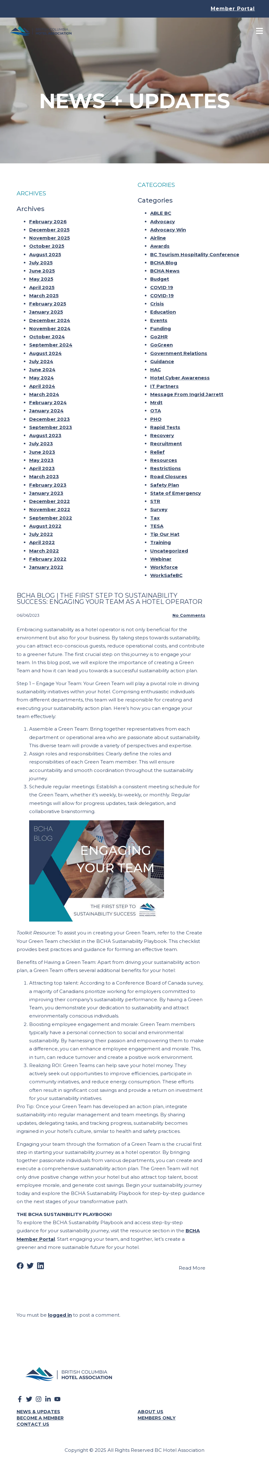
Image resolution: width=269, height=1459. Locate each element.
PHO (155, 416)
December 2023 (49, 416)
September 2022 (50, 515)
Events (158, 317)
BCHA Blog (163, 259)
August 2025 (45, 251)
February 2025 (47, 301)
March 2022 (44, 548)
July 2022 (41, 531)
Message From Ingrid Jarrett (186, 391)
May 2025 (41, 276)
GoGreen (161, 342)
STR (155, 498)
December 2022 (49, 498)
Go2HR (159, 333)
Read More (192, 1265)
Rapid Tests (165, 424)
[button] (20, 1262)
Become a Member (40, 1415)
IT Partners (164, 383)
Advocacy (162, 218)
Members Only (157, 1415)
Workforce (164, 564)
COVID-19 (162, 292)
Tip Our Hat (164, 531)
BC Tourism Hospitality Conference (194, 251)
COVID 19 (161, 284)
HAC (155, 366)
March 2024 (44, 391)
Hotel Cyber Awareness (180, 375)
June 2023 (42, 449)
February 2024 (48, 399)
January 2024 (46, 408)
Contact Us (33, 1421)
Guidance (162, 358)
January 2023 (46, 490)
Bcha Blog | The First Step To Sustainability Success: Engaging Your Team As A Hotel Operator (109, 595)
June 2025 (42, 268)
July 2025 (41, 259)
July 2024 (41, 358)
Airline (158, 235)
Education (163, 309)
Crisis (157, 301)
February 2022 (47, 556)
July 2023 (41, 441)
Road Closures (168, 474)
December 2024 (49, 317)
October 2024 (47, 333)
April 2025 (42, 284)
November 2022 (49, 507)
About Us (150, 1408)
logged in (60, 1312)
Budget (159, 276)
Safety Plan (164, 482)
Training (160, 539)
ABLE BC (160, 210)
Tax (155, 515)
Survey (158, 507)
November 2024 (50, 325)
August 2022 (45, 523)
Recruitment (166, 441)
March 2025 (44, 292)
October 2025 (46, 243)
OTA (155, 408)
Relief (157, 449)
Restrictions (165, 465)
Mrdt (156, 399)
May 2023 (41, 457)
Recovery (162, 432)
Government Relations (178, 350)
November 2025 (49, 235)
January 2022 (46, 564)
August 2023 (45, 432)
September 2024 (50, 342)
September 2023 (50, 424)
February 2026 (48, 218)
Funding (160, 325)
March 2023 (44, 474)
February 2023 (47, 482)
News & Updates (38, 1408)
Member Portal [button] (233, 9)
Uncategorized (169, 548)
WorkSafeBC (166, 572)
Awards (160, 243)
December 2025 (49, 227)
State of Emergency (175, 490)
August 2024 (45, 350)
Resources (163, 457)
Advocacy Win (168, 227)
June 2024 (42, 366)
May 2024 (41, 375)
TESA (156, 523)
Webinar (160, 556)
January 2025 (46, 309)
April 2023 (42, 465)
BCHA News (165, 268)
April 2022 (42, 539)
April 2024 (42, 383)
